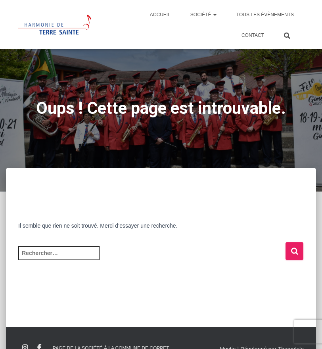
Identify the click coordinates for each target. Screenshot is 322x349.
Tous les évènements (265, 14)
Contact (253, 35)
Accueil (160, 14)
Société (203, 14)
